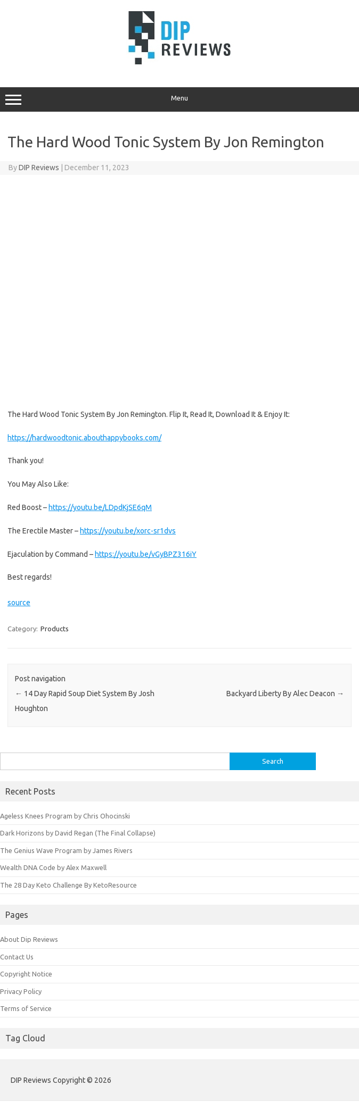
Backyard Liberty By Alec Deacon (285, 693)
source (18, 602)
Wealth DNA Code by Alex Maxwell (53, 867)
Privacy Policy (21, 991)
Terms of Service (26, 1008)
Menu (179, 99)
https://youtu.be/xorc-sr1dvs (128, 531)
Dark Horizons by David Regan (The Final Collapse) (78, 833)
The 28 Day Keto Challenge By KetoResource (68, 885)
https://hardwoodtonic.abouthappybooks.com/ (84, 437)
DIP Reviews (39, 167)
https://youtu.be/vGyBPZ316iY (146, 554)
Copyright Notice (26, 974)
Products (54, 628)
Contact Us (17, 956)
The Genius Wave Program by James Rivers (66, 850)
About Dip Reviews (29, 939)
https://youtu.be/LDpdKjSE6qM (100, 507)
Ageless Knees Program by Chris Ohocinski (65, 816)
